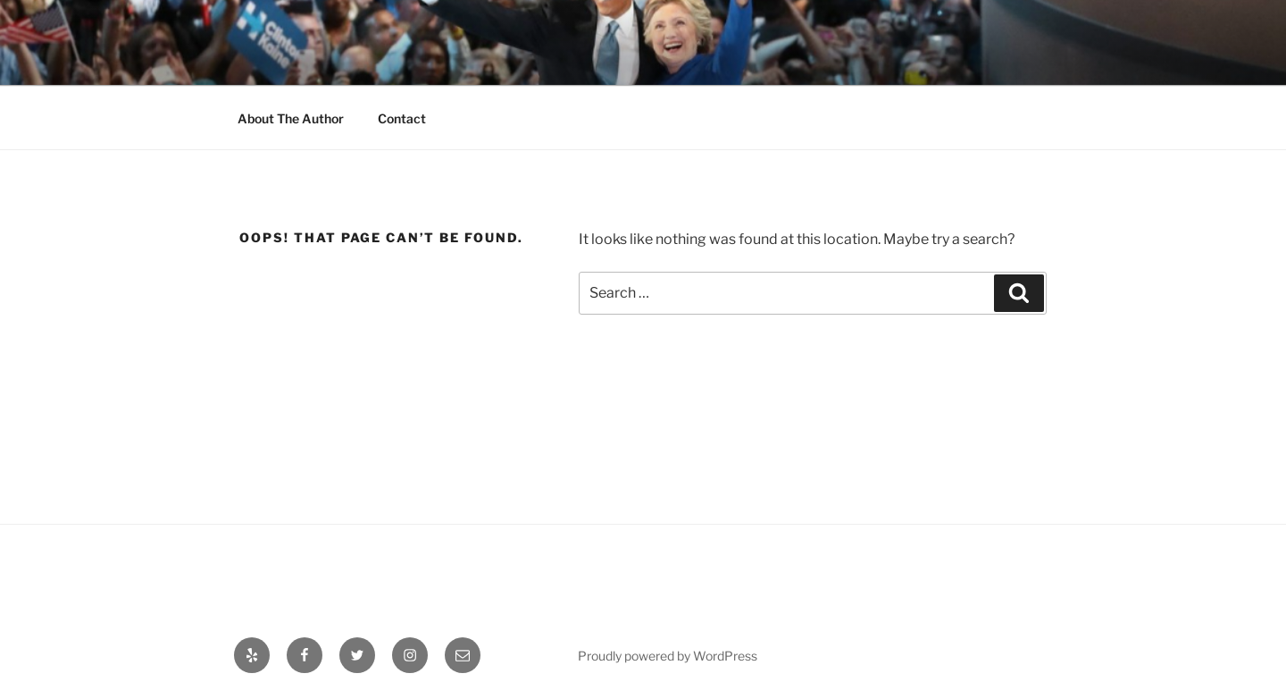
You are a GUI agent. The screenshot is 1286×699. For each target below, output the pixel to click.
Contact (402, 118)
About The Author (291, 118)
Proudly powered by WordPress (667, 655)
